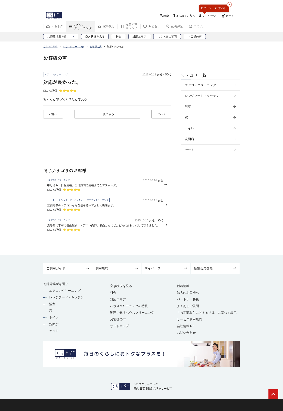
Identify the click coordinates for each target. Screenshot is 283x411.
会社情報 (185, 326)
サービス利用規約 (189, 319)
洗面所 (54, 324)
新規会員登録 (215, 268)
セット (54, 330)
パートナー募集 (188, 299)
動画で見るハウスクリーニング (132, 312)
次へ (160, 114)
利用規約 (117, 268)
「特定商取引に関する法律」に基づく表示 (207, 312)
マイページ (166, 268)
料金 (113, 292)
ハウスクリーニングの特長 (129, 306)
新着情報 (183, 286)
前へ (54, 114)
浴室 (52, 304)
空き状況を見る (121, 286)
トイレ (54, 317)
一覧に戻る (107, 114)
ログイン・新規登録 (213, 8)
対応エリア (118, 299)
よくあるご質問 (188, 306)
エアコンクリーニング (65, 290)
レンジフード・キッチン (66, 297)
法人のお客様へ (188, 292)
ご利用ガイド (67, 268)
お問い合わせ (186, 332)
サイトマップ (119, 326)
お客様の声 (118, 319)
